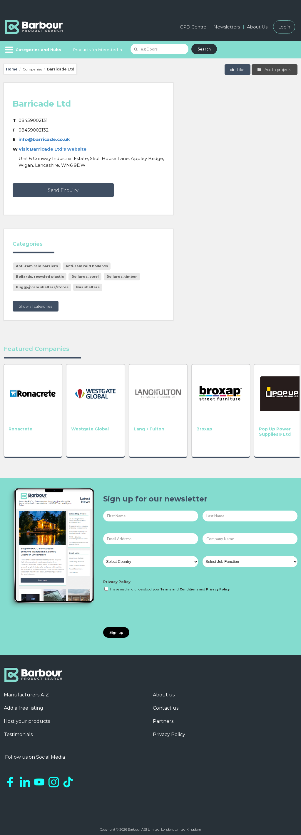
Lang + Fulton (143, 426)
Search (204, 48)
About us (164, 692)
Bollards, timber (121, 277)
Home (12, 69)
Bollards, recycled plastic (40, 277)
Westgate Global (87, 426)
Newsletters (226, 27)
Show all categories (35, 306)
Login (284, 27)
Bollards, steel (85, 277)
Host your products (27, 718)
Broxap (195, 426)
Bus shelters (88, 287)
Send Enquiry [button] (63, 190)
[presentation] (148, 606)
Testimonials (18, 731)
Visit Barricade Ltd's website (52, 149)
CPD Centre (193, 27)
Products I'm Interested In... (99, 49)
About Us (257, 27)
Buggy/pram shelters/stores (42, 287)
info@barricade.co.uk (44, 139)
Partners (163, 718)
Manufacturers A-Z (26, 692)
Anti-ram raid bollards (87, 266)
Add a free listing (23, 705)
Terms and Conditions (179, 586)
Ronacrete (20, 426)
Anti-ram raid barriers (37, 266)
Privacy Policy (117, 579)
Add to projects (274, 69)
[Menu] (32, 49)
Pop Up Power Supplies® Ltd (263, 428)
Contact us (165, 705)
